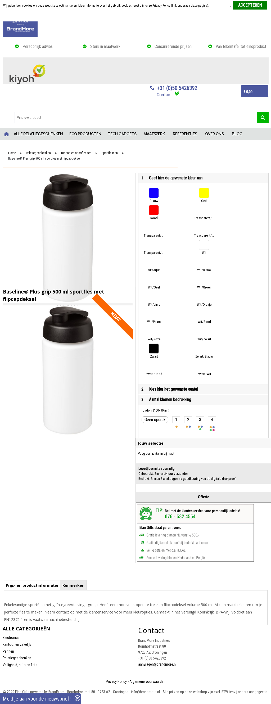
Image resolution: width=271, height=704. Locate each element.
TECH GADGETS (122, 134)
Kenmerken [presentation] (73, 585)
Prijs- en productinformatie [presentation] (32, 585)
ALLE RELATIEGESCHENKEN (38, 134)
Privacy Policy (116, 681)
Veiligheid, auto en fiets (20, 665)
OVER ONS (214, 134)
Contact (164, 94)
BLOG (237, 134)
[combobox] (136, 117)
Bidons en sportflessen (76, 153)
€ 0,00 (247, 92)
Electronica (11, 637)
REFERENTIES (185, 134)
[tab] (32, 585)
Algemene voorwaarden (147, 681)
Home (7, 134)
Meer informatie (220, 5)
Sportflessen (110, 153)
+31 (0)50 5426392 (177, 88)
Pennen (8, 651)
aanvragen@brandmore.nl (157, 664)
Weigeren (136, 16)
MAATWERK (154, 134)
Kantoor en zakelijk (17, 644)
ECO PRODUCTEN (85, 134)
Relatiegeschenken (38, 153)
